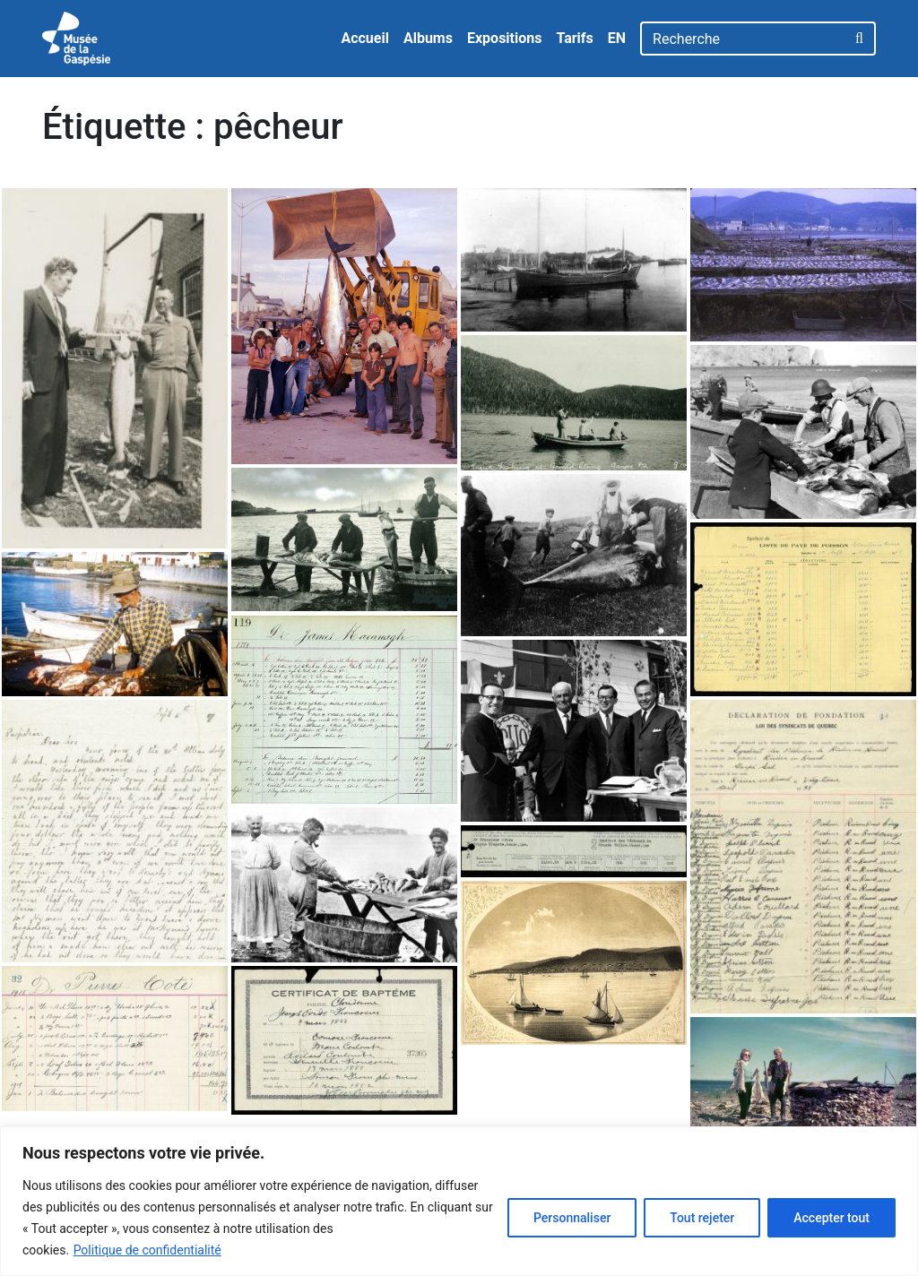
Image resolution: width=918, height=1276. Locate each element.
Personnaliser (572, 1218)
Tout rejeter (702, 1218)
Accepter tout (831, 1218)
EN (617, 38)
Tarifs (574, 38)
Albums (428, 38)
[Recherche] (742, 39)
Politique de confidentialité (147, 1250)
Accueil (365, 38)
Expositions (504, 38)
